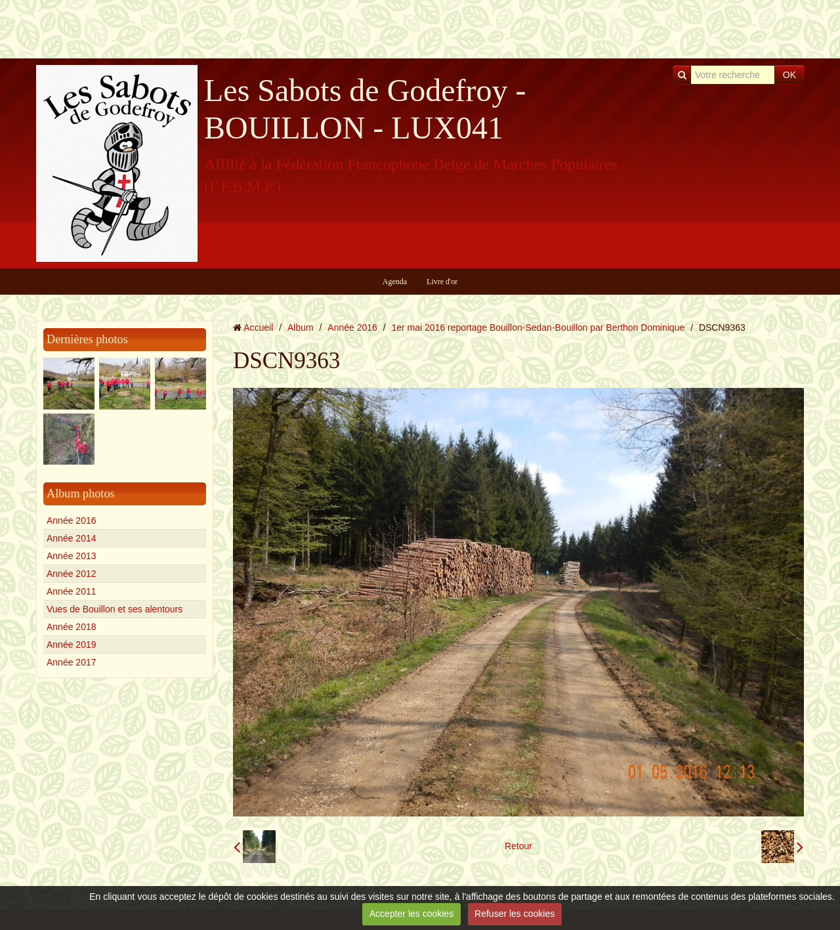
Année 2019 (71, 644)
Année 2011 (71, 591)
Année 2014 (71, 538)
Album (300, 327)
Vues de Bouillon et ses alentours (114, 609)
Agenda (395, 281)
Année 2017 (71, 662)
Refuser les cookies (514, 913)
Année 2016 (71, 520)
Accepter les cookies (411, 913)
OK (789, 75)
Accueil (258, 327)
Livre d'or (442, 281)
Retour (518, 846)
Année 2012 (71, 573)
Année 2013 (71, 556)
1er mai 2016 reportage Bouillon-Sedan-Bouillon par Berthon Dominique (538, 327)
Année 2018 (71, 627)
